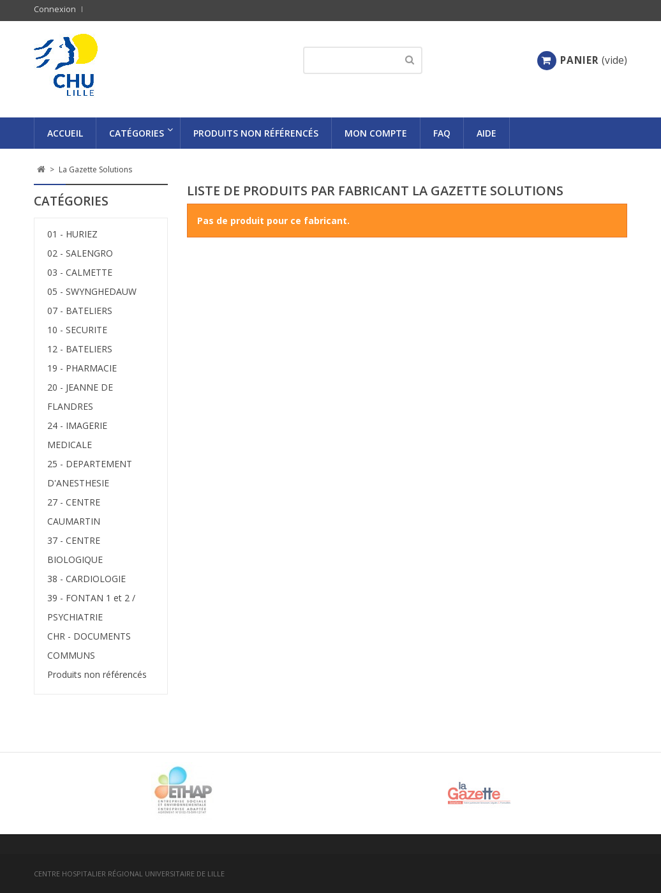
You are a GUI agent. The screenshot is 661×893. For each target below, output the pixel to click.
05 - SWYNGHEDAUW (92, 291)
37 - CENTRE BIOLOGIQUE (75, 550)
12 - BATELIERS (79, 349)
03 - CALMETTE (79, 272)
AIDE (486, 133)
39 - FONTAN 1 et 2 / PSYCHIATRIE (91, 607)
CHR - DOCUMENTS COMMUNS (89, 645)
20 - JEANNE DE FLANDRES (80, 396)
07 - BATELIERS (79, 310)
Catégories (136, 133)
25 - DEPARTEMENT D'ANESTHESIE (89, 473)
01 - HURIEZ (72, 234)
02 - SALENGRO (80, 253)
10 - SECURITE (77, 330)
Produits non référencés (255, 133)
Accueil (65, 133)
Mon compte (376, 133)
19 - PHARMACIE (82, 368)
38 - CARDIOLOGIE (86, 579)
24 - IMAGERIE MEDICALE (77, 435)
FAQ (441, 133)
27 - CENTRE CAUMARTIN (73, 511)
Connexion (55, 9)
